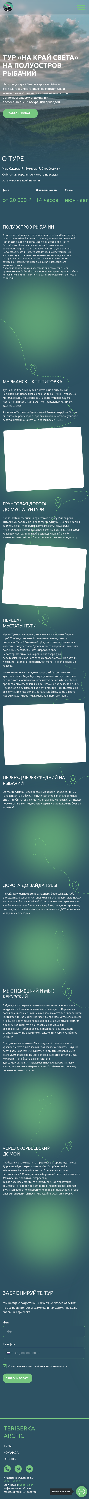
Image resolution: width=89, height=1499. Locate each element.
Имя (6, 1322)
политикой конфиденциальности (46, 1366)
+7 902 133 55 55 (12, 1481)
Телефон (9, 1344)
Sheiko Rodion (25, 1485)
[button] (20, 113)
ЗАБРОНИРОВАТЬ (17, 1378)
